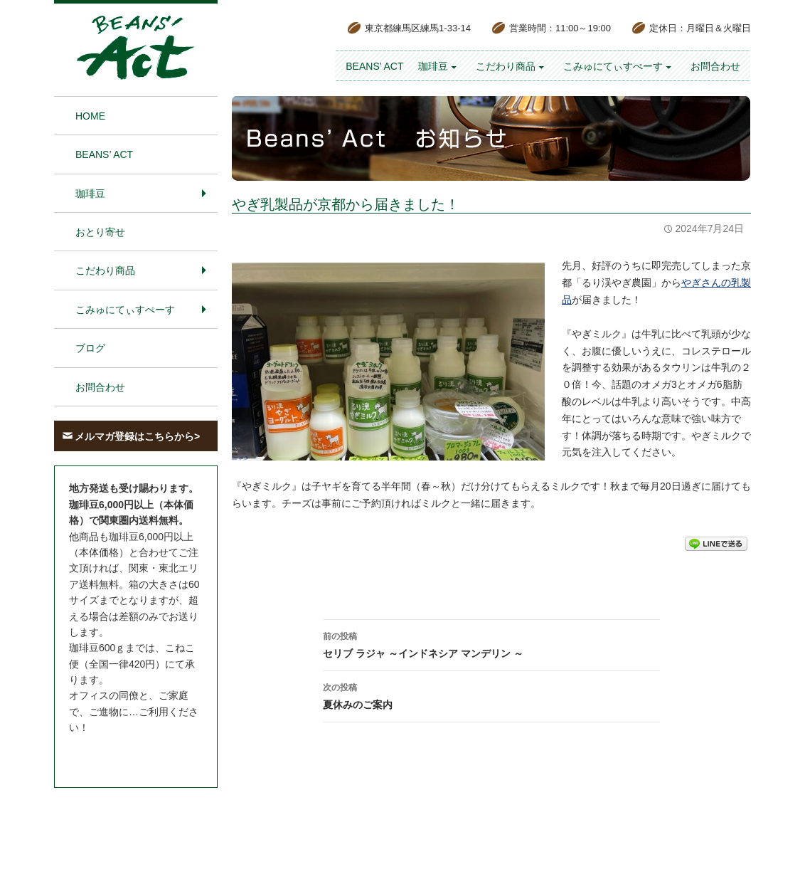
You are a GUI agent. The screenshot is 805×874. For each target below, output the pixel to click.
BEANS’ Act (374, 66)
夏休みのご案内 (491, 694)
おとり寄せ (100, 232)
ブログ (90, 348)
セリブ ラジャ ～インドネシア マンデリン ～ (491, 643)
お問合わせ (715, 66)
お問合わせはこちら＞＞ (123, 754)
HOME (90, 116)
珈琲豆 (433, 66)
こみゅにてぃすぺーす (613, 66)
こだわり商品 (505, 66)
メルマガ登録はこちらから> (137, 436)
